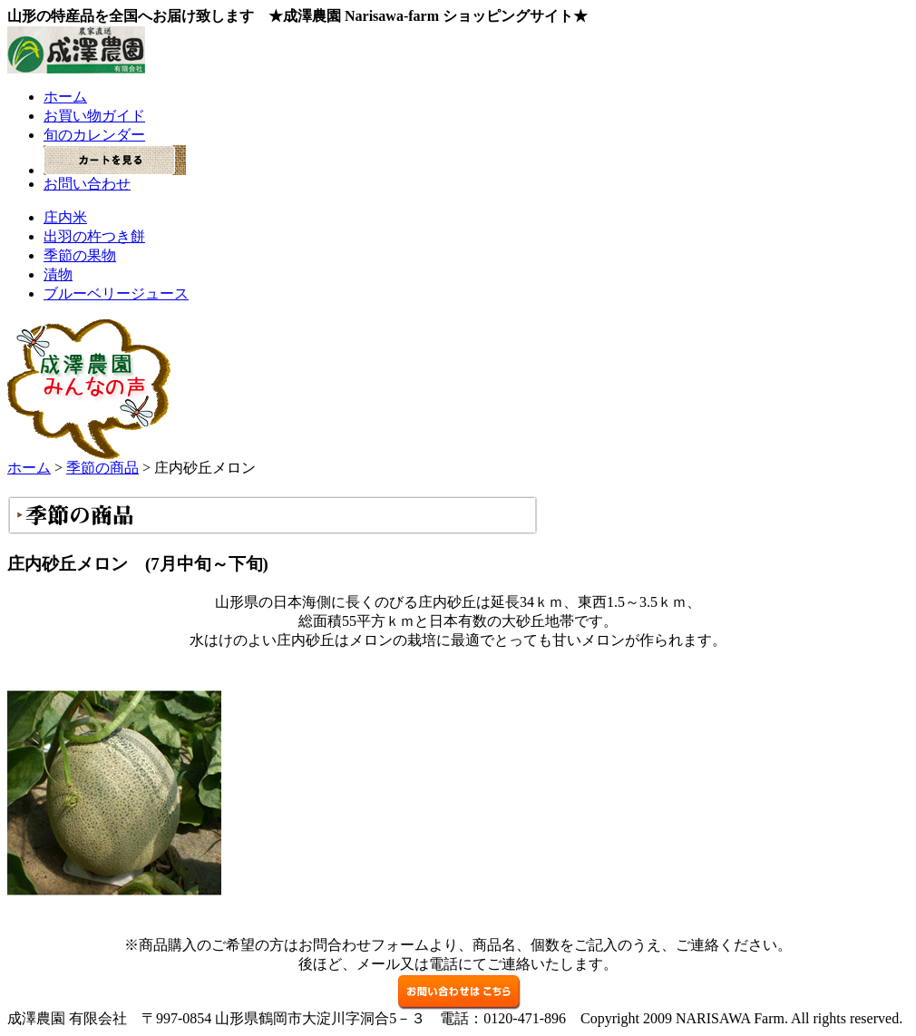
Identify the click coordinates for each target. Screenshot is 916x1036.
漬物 (58, 274)
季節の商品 (102, 467)
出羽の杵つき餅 (94, 236)
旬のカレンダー (94, 134)
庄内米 (65, 217)
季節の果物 (80, 255)
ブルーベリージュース (116, 293)
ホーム (65, 96)
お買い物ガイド (94, 115)
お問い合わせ (87, 183)
